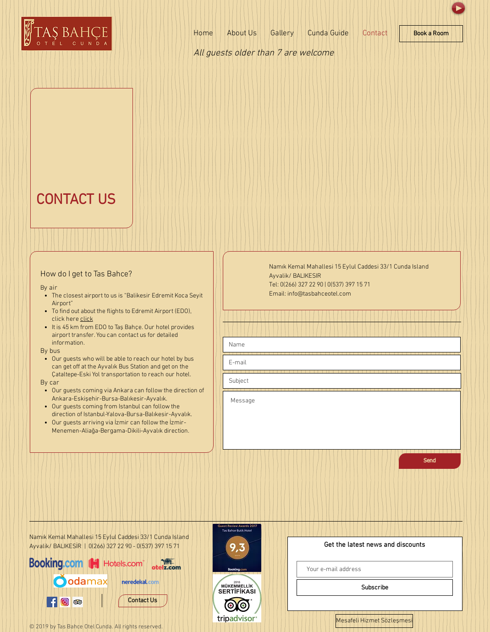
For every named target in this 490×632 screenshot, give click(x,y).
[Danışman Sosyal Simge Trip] (77, 602)
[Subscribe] (375, 587)
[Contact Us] (142, 600)
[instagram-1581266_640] (65, 602)
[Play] (458, 8)
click (86, 319)
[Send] (430, 461)
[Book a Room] (431, 33)
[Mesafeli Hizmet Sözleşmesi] (374, 621)
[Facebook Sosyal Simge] (52, 602)
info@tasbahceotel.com (319, 294)
